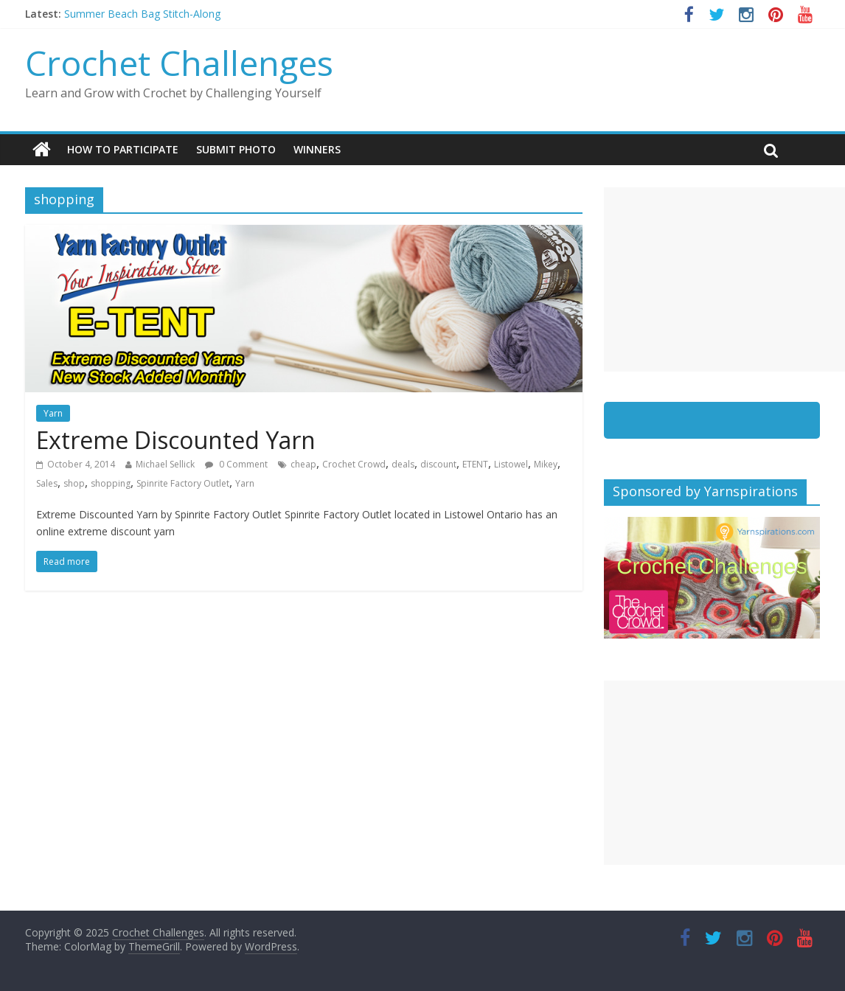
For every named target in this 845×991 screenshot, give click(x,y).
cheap (303, 464)
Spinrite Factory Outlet (182, 483)
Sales (47, 483)
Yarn (53, 413)
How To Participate (122, 149)
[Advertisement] (724, 279)
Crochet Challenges (179, 63)
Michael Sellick (165, 464)
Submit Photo (236, 149)
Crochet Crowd (354, 464)
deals (403, 464)
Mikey (545, 464)
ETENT (475, 464)
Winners (317, 149)
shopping (111, 483)
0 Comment (236, 464)
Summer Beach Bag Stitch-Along (142, 14)
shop (74, 483)
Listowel (511, 464)
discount (438, 464)
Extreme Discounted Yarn (176, 440)
